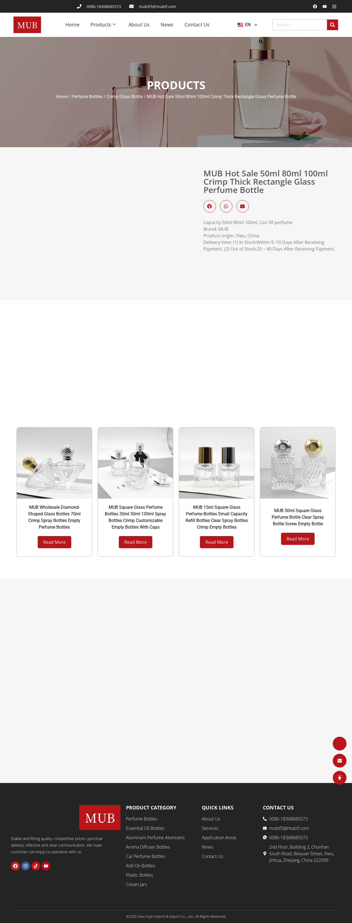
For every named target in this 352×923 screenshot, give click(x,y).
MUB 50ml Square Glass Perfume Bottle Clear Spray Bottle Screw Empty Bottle (298, 517)
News (167, 24)
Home (72, 24)
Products (103, 24)
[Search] (332, 25)
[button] (210, 207)
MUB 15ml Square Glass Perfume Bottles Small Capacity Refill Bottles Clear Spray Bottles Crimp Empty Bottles (217, 517)
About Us (139, 24)
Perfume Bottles (87, 96)
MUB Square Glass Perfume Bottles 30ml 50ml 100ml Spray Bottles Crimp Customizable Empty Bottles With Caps (135, 517)
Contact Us (197, 24)
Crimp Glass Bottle (125, 96)
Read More (54, 542)
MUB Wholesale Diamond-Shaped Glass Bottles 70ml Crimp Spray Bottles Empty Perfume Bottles (54, 517)
